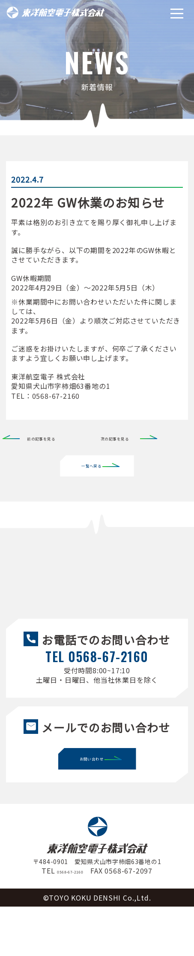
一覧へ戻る (93, 466)
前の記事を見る (52, 437)
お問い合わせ (94, 808)
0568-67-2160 (70, 920)
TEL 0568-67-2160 (97, 680)
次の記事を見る (126, 437)
